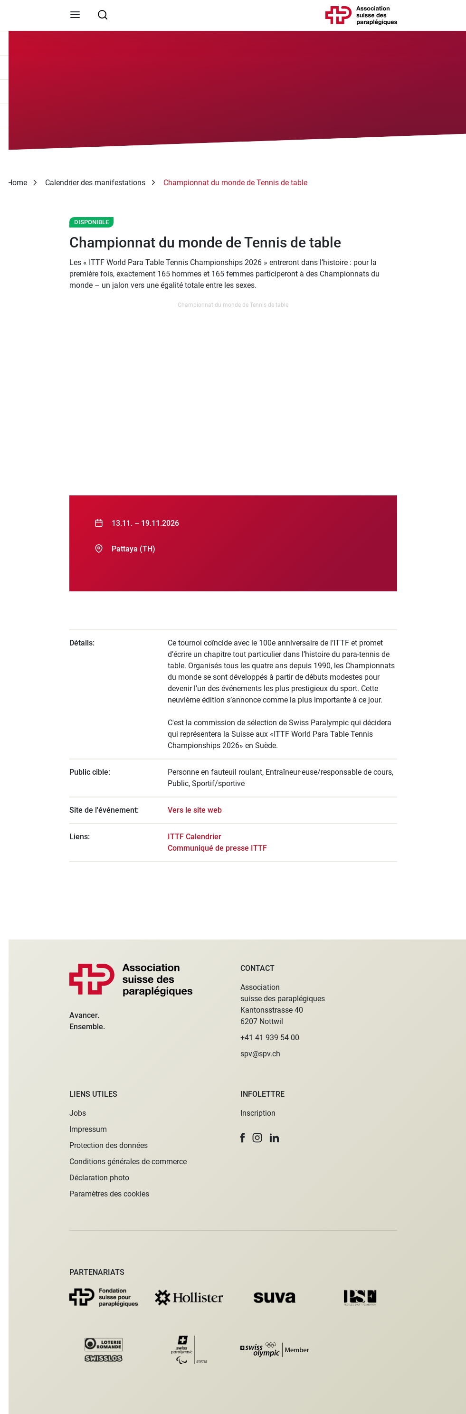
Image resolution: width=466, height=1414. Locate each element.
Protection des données (108, 1145)
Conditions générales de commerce (128, 1161)
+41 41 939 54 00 (269, 1037)
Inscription (258, 1113)
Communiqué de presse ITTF (217, 848)
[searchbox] (102, 14)
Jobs (77, 1113)
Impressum (88, 1129)
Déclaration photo (99, 1177)
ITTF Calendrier (194, 836)
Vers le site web (195, 810)
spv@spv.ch (260, 1053)
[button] (242, 1138)
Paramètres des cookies (109, 1193)
